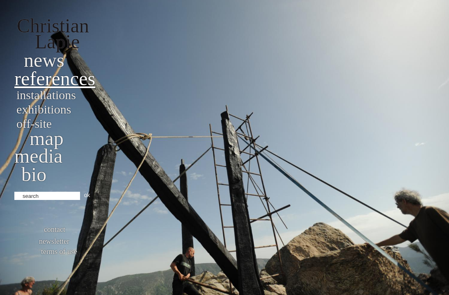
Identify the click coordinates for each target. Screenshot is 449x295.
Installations (46, 95)
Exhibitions (43, 109)
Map (47, 138)
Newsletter (54, 241)
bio (33, 174)
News (44, 60)
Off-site (34, 123)
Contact (54, 229)
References (54, 78)
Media (38, 156)
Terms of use (59, 251)
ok (87, 195)
